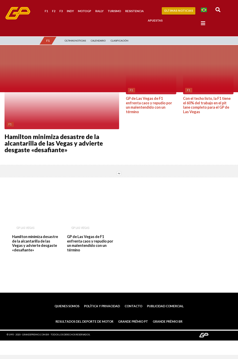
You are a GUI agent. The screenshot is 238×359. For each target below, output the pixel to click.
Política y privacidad (102, 306)
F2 (53, 11)
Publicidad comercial (165, 306)
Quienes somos (67, 306)
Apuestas (155, 20)
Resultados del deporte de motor (84, 321)
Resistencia (134, 11)
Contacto (133, 306)
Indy (70, 11)
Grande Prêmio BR (167, 321)
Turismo (114, 11)
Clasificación (119, 40)
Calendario (98, 40)
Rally (99, 11)
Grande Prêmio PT (133, 321)
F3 (61, 11)
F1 (46, 11)
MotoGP (84, 11)
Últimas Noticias (178, 10)
